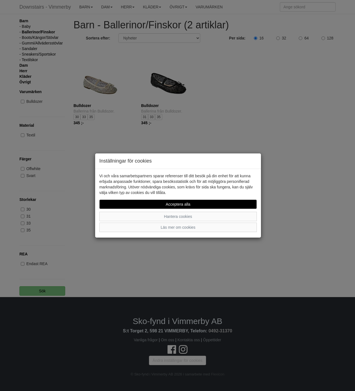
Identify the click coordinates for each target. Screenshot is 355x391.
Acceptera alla (178, 204)
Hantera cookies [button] (178, 216)
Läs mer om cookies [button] (178, 227)
